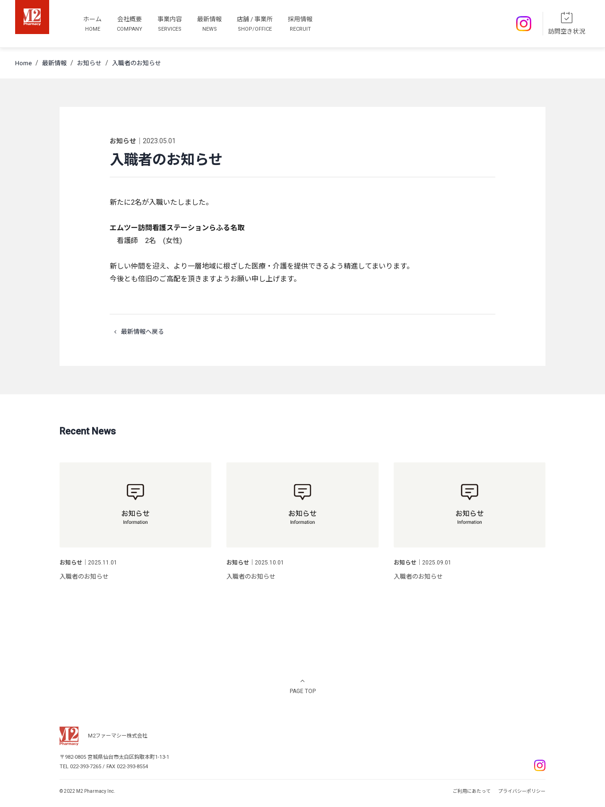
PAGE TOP (303, 691)
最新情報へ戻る (137, 332)
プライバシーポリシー (521, 791)
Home (23, 63)
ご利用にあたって (472, 791)
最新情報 (54, 63)
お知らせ (89, 63)
